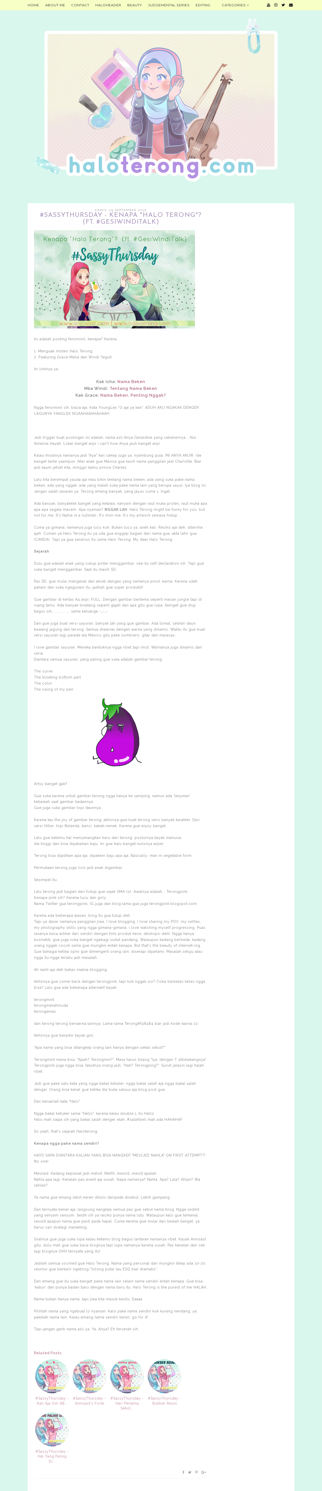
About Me (55, 5)
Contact (80, 5)
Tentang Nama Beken (133, 388)
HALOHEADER (108, 5)
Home (33, 5)
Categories (235, 5)
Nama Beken (131, 381)
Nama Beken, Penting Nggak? (133, 395)
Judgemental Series (169, 5)
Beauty (134, 5)
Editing (203, 5)
